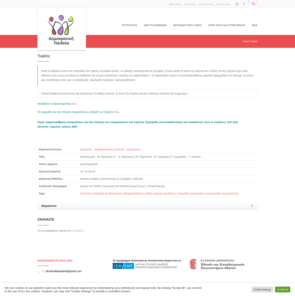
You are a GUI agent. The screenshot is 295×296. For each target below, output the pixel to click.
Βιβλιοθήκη (175, 4)
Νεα (255, 25)
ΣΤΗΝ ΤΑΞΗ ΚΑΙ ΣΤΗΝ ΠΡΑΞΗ (226, 25)
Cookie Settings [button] (262, 289)
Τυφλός (43, 56)
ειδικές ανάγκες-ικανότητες (160, 193)
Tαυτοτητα (129, 25)
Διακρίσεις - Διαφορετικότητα (96, 149)
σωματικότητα (230, 193)
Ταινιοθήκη (190, 4)
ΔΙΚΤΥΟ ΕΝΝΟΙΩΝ (155, 25)
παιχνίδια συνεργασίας (191, 193)
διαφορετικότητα (133, 193)
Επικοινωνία (222, 4)
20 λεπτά (85, 193)
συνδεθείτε (77, 230)
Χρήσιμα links (205, 4)
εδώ (74, 103)
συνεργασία (213, 193)
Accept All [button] (282, 289)
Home (246, 41)
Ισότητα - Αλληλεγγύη (128, 149)
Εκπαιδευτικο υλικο (187, 25)
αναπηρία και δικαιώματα (107, 193)
